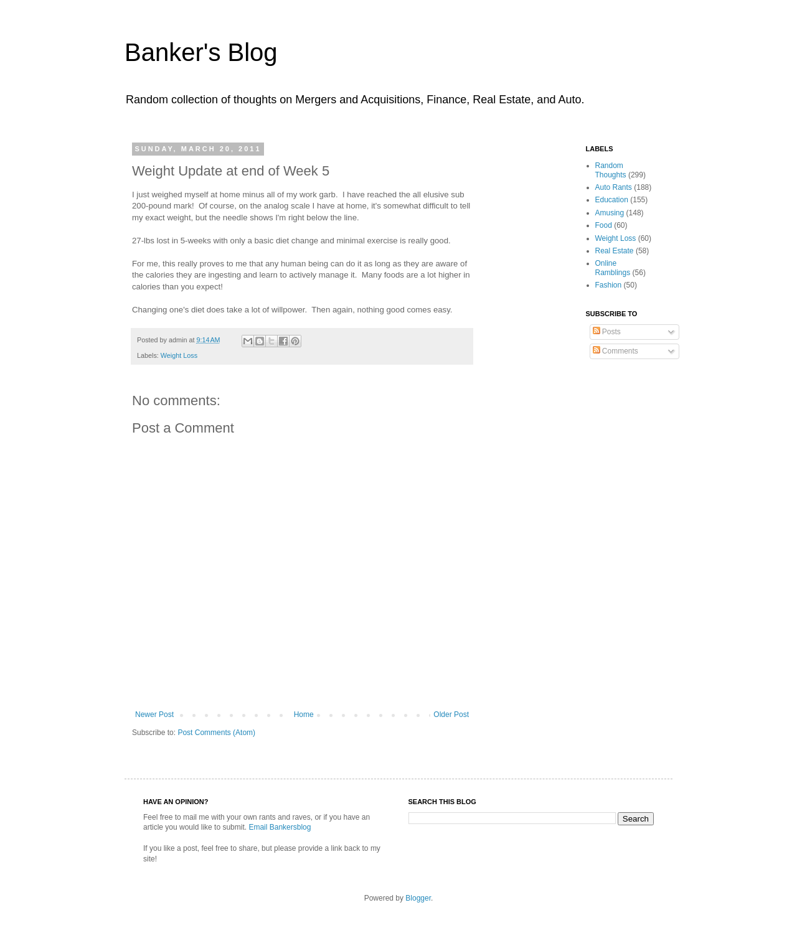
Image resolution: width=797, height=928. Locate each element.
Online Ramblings (613, 267)
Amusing (610, 213)
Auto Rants (613, 187)
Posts (607, 331)
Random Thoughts (610, 170)
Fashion (608, 285)
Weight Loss (179, 355)
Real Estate (614, 250)
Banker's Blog (201, 52)
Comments (615, 351)
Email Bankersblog (279, 827)
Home (304, 714)
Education (611, 199)
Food (603, 225)
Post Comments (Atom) (216, 732)
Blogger (418, 898)
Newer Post (154, 714)
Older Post (451, 714)
